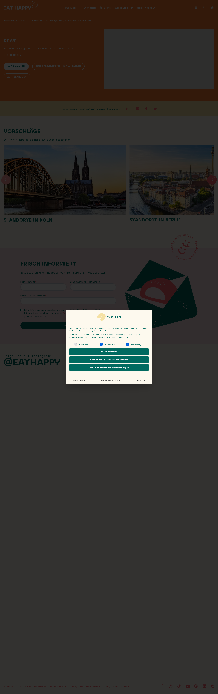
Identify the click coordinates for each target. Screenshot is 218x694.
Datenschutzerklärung (110, 380)
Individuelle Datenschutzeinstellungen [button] (109, 367)
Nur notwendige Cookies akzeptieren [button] (109, 359)
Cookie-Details (79, 380)
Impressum (140, 380)
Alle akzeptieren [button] (109, 351)
